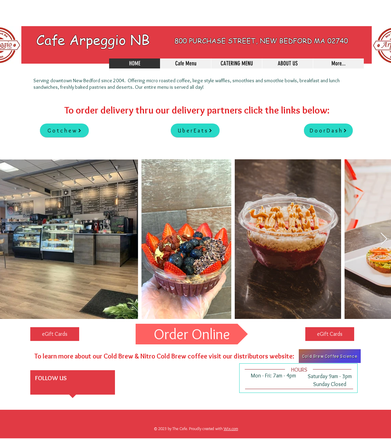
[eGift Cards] (54, 334)
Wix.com (231, 428)
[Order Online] (192, 334)
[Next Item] (384, 239)
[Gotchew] (64, 130)
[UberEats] (195, 130)
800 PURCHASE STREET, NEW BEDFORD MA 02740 (261, 40)
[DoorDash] (328, 130)
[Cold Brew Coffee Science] (330, 356)
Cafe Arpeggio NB (93, 39)
